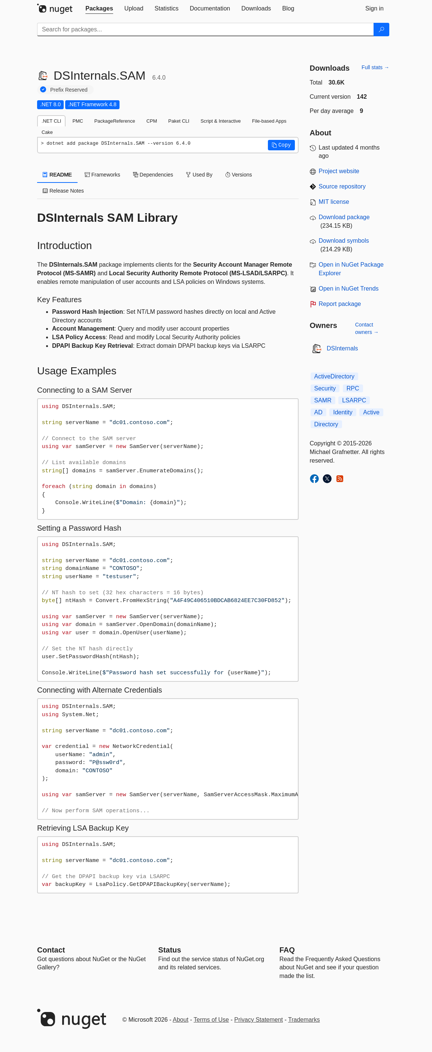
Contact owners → (367, 328)
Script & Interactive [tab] (220, 121)
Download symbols (344, 240)
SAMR (323, 400)
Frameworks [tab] (102, 174)
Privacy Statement (258, 1019)
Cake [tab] (47, 132)
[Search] (381, 29)
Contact (51, 950)
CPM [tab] (151, 121)
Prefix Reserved (69, 90)
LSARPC (354, 400)
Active (371, 412)
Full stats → (375, 67)
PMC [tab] (77, 121)
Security (325, 388)
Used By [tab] (199, 174)
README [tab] (57, 174)
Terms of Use (211, 1019)
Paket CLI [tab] (178, 121)
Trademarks (304, 1019)
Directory (326, 424)
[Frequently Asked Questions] (287, 950)
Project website (339, 171)
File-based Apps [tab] (269, 121)
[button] (281, 145)
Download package (344, 217)
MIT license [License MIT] (334, 202)
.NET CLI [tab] (51, 121)
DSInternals (342, 348)
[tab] (99, 8)
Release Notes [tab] (63, 190)
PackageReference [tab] (114, 121)
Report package (340, 304)
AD (318, 412)
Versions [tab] (238, 174)
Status (169, 950)
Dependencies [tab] (153, 174)
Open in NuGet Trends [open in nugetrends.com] (349, 288)
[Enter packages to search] (205, 29)
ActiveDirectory (334, 376)
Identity (343, 412)
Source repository (342, 186)
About (180, 1019)
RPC (353, 388)
